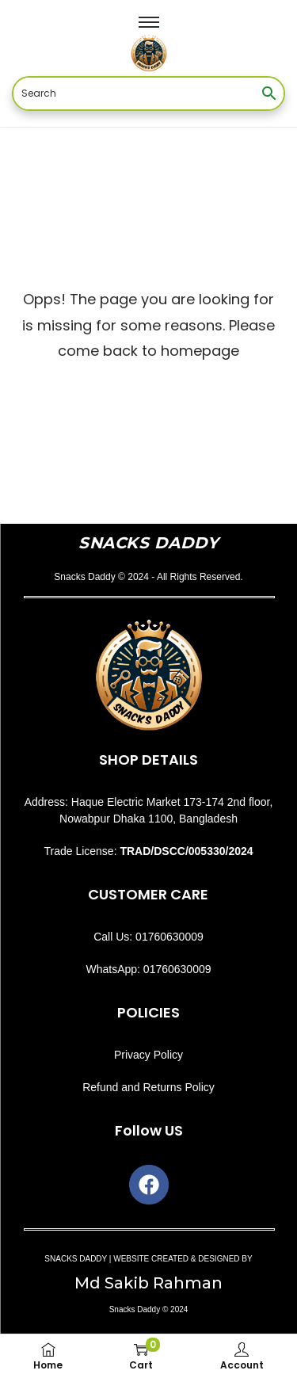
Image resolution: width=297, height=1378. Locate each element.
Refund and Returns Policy (148, 1087)
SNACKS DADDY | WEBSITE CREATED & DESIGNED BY (148, 1258)
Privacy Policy (148, 1054)
